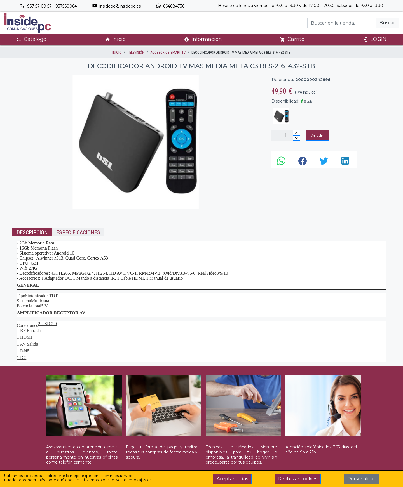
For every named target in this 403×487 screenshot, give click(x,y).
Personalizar (361, 478)
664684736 (170, 6)
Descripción (32, 232)
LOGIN (374, 39)
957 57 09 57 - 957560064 (48, 6)
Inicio (115, 39)
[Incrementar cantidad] (296, 132)
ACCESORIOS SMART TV (168, 52)
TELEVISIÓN (135, 52)
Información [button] (203, 39)
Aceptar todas (232, 478)
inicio (116, 52)
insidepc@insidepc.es (116, 6)
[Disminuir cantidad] (296, 138)
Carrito (292, 39)
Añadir (317, 135)
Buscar (387, 22)
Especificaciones (78, 232)
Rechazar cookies (297, 478)
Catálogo (31, 39)
